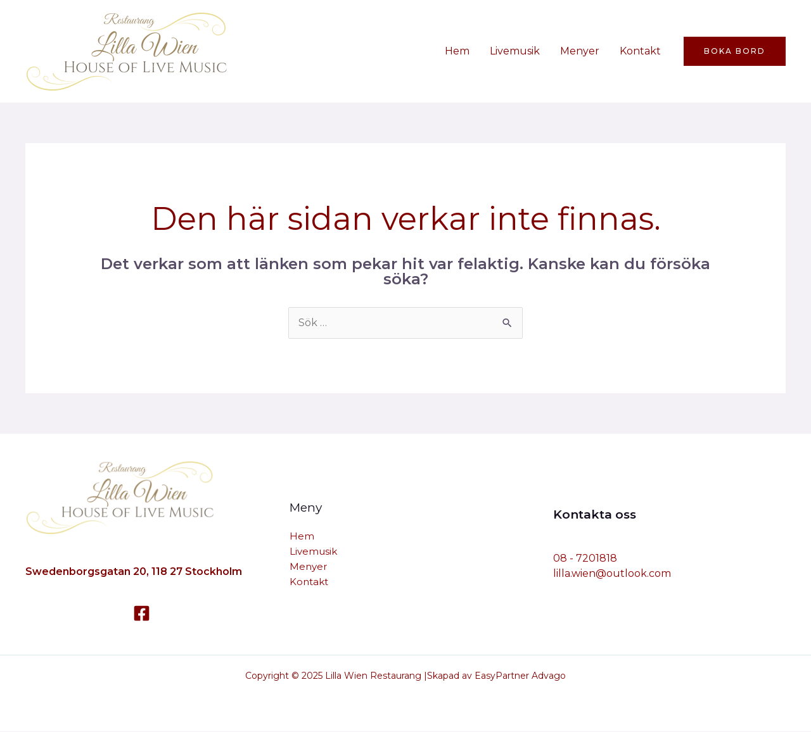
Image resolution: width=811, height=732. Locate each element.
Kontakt (640, 51)
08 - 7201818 (585, 558)
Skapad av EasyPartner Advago (496, 675)
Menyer (579, 51)
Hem (457, 51)
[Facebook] (141, 613)
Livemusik (515, 51)
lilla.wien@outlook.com (612, 573)
